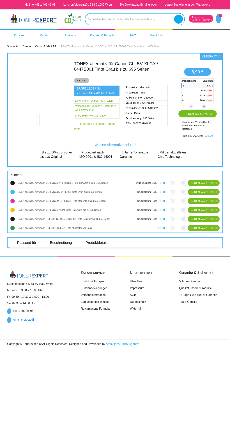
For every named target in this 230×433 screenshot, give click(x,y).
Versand (209, 139)
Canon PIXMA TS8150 (170, 292)
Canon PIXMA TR (28, 259)
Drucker (22, 35)
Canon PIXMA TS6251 (134, 284)
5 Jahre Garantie (191, 366)
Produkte (165, 35)
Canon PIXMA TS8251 (98, 301)
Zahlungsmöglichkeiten (97, 387)
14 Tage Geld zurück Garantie (200, 380)
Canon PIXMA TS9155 (206, 310)
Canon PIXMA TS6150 (25, 284)
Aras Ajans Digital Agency (135, 429)
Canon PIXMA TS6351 (25, 292)
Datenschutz (138, 387)
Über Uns (136, 366)
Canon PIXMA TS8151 (206, 292)
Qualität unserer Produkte (197, 373)
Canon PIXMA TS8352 (98, 310)
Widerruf (136, 393)
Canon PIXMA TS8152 (25, 301)
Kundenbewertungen (96, 373)
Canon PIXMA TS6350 (170, 284)
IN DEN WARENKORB (197, 113)
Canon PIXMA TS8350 (170, 301)
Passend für (27, 246)
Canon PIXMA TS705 (97, 292)
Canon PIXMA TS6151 (61, 284)
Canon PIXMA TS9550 (25, 318)
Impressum (137, 373)
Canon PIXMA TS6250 (98, 284)
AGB (133, 380)
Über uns (72, 35)
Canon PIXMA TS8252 (134, 301)
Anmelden (189, 20)
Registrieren (202, 20)
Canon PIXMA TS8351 (25, 310)
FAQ (140, 35)
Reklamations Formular (97, 393)
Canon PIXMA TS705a (134, 292)
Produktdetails (102, 246)
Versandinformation (94, 380)
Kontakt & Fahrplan (108, 35)
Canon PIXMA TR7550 (25, 267)
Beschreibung (63, 246)
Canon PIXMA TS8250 (62, 301)
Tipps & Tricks (188, 387)
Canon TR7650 (93, 267)
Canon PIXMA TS (28, 276)
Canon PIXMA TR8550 (62, 267)
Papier (47, 35)
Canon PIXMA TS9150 (170, 310)
